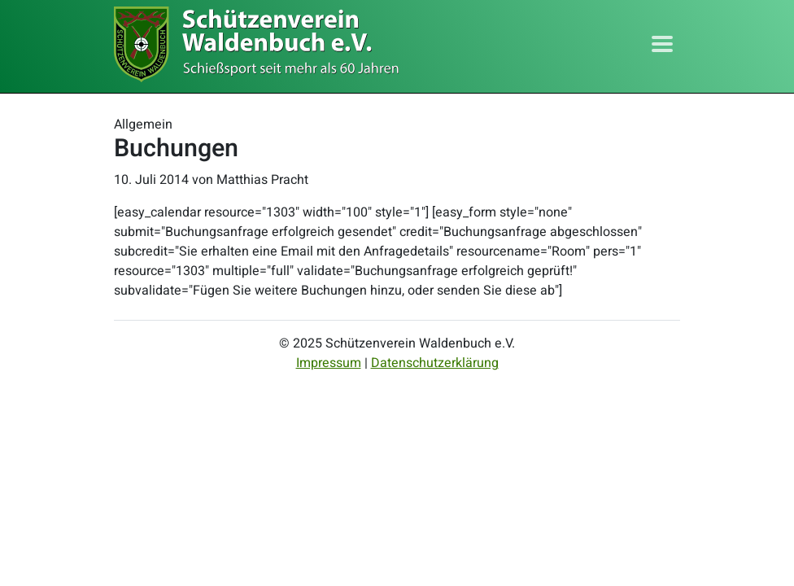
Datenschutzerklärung (435, 363)
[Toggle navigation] (662, 44)
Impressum (328, 363)
